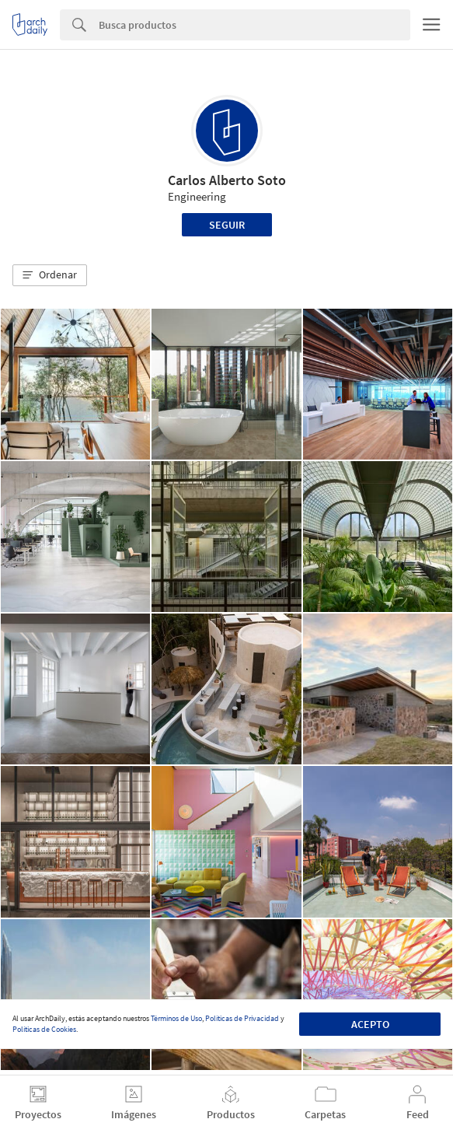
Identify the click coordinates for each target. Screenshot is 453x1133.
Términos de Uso (176, 1018)
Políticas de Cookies (44, 1029)
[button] (49, 275)
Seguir (227, 225)
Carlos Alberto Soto (227, 180)
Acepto (370, 1024)
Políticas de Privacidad (242, 1018)
